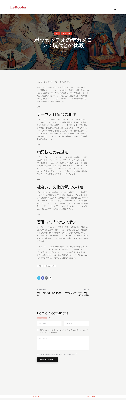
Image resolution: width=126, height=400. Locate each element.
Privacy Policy (90, 398)
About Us (36, 398)
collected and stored (69, 355)
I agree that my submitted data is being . (58, 355)
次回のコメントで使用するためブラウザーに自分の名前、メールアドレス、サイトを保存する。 (64, 332)
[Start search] (115, 10)
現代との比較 (67, 33)
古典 (56, 33)
